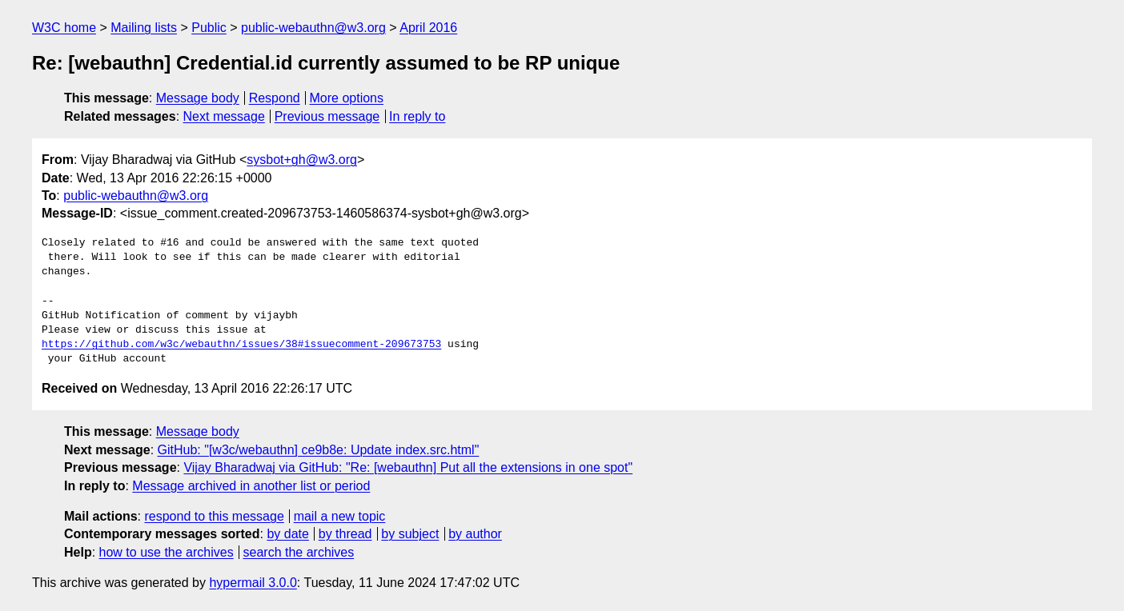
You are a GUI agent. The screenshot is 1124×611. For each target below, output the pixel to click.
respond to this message (213, 516)
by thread (345, 534)
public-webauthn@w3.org (313, 27)
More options (347, 98)
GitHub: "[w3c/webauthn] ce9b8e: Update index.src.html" (319, 450)
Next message (224, 116)
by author (475, 534)
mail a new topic (340, 516)
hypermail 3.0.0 (252, 582)
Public (209, 27)
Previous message (327, 116)
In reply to (417, 116)
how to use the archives (166, 552)
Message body (197, 98)
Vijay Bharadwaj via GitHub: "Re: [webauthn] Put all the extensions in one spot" (407, 467)
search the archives (299, 552)
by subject (410, 534)
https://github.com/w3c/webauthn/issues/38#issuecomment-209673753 (241, 344)
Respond (274, 98)
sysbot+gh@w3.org (302, 159)
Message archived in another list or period (251, 486)
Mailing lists (143, 27)
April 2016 (428, 27)
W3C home (64, 27)
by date (287, 534)
